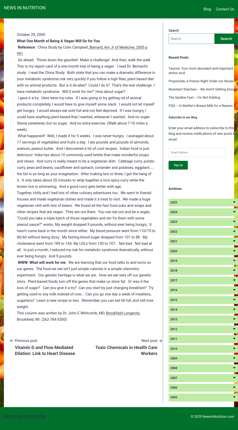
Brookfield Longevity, (123, 313)
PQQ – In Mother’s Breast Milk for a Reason (201, 106)
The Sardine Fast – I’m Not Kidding (194, 97)
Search (174, 30)
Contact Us (225, 9)
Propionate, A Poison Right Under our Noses (201, 81)
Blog (207, 9)
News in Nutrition (24, 7)
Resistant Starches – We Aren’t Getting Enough (203, 89)
